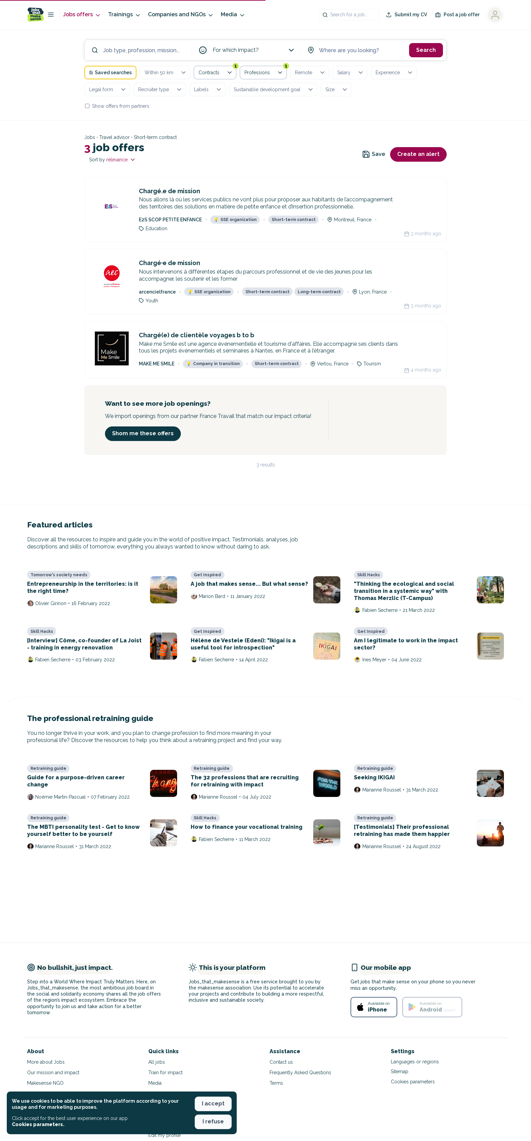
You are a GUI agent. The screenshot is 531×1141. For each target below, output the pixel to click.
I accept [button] (213, 1103)
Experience (394, 72)
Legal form (108, 89)
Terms (276, 1083)
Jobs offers (82, 14)
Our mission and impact (53, 1072)
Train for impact (165, 1072)
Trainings (124, 14)
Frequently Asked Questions (300, 1072)
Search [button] (426, 50)
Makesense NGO (45, 1083)
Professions (266, 71)
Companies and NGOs (181, 14)
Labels (208, 89)
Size (336, 89)
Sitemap (399, 1071)
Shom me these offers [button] (143, 433)
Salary (350, 72)
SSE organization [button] (235, 219)
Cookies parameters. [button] (38, 1124)
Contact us (281, 1062)
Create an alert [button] (418, 154)
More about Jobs (46, 1062)
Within (166, 72)
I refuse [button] (213, 1121)
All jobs (156, 1062)
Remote (310, 72)
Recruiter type (160, 89)
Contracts (217, 71)
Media (233, 14)
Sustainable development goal (274, 89)
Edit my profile (164, 1135)
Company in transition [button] (213, 363)
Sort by (112, 160)
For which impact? (254, 50)
